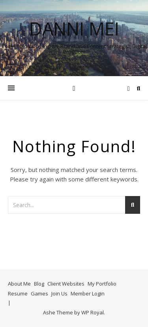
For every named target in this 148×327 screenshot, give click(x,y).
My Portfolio (102, 283)
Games (39, 293)
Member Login (88, 293)
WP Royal (92, 312)
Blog (39, 283)
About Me (19, 283)
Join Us (59, 293)
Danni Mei (74, 28)
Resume (18, 293)
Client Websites (65, 283)
